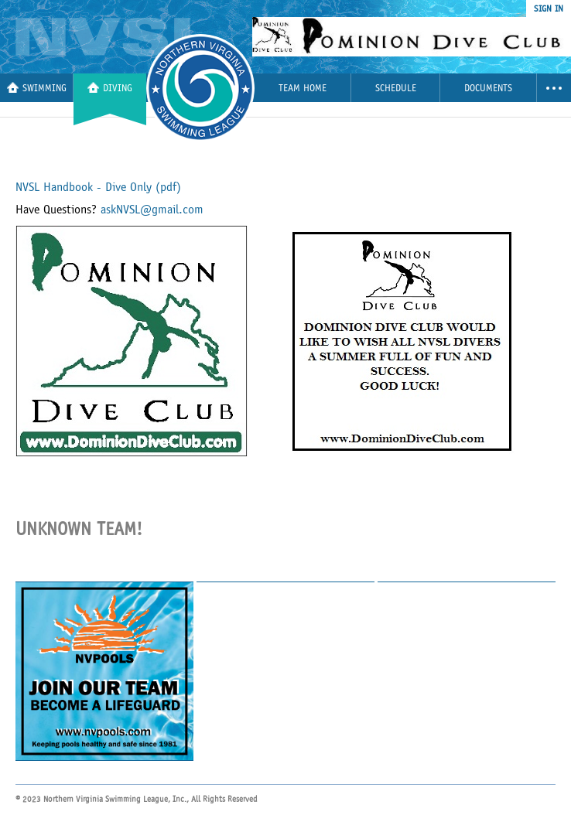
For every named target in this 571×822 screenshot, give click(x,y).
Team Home (303, 89)
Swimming (37, 88)
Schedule (395, 89)
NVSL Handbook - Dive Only (98, 187)
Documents (488, 89)
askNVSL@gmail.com (152, 209)
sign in (548, 8)
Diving (109, 88)
